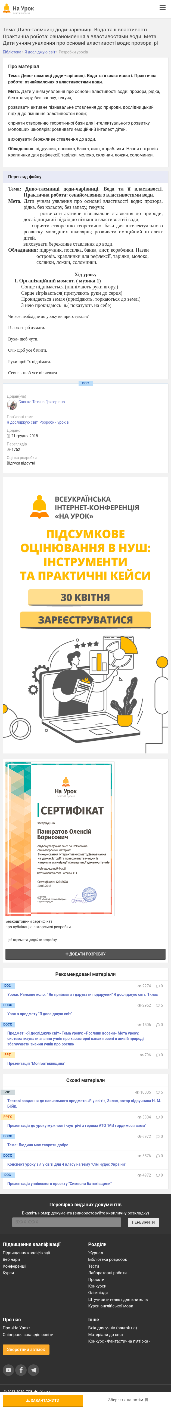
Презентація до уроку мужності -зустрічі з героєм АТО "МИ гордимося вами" (76, 1125)
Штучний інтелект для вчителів (118, 1299)
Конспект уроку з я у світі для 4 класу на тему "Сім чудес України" (66, 1164)
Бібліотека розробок (107, 1259)
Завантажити (42, 1400)
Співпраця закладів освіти (28, 1334)
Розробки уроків (54, 422)
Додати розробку (86, 954)
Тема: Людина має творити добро (37, 1145)
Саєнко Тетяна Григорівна (41, 402)
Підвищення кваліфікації (26, 1252)
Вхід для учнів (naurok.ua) (112, 1327)
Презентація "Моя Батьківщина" (36, 1063)
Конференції (14, 1266)
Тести (93, 1266)
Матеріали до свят (106, 1334)
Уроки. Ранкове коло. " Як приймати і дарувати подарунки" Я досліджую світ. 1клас (82, 994)
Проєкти (96, 1279)
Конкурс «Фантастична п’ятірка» (119, 1341)
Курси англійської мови (110, 1306)
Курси (8, 1272)
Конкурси (97, 1286)
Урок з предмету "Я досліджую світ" (39, 1014)
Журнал (95, 1252)
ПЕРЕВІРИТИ (143, 1222)
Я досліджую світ (22, 422)
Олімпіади (98, 1292)
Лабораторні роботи (107, 1272)
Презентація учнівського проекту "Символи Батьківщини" (59, 1183)
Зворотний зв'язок (26, 1349)
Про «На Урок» (16, 1327)
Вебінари (11, 1259)
